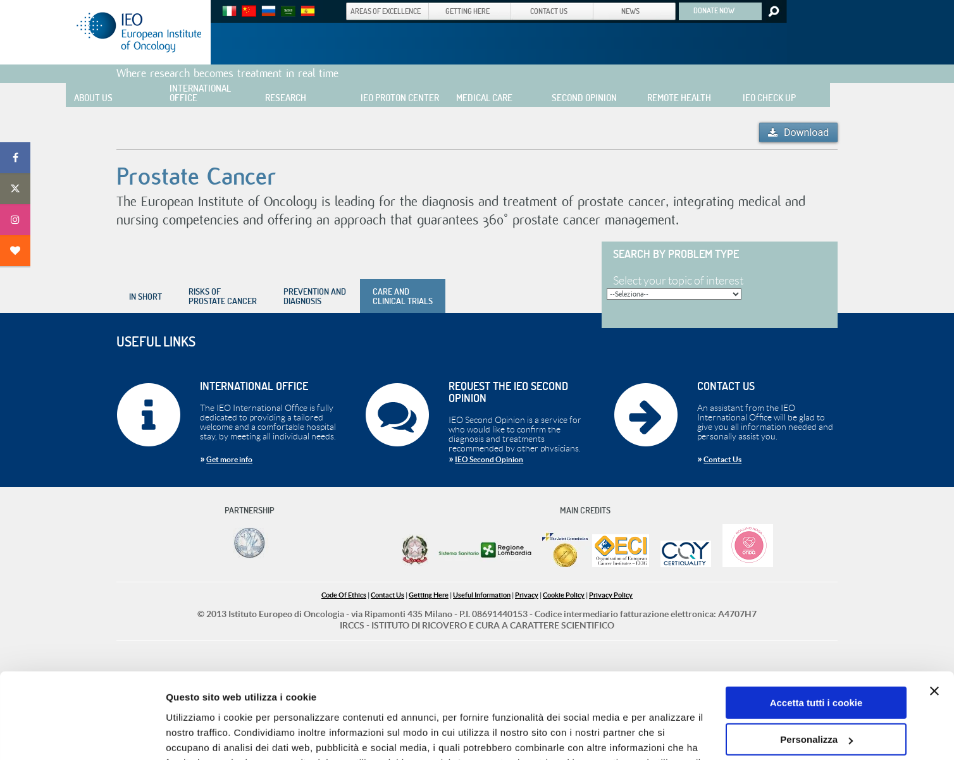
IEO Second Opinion (489, 459)
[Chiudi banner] (934, 613)
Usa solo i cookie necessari (816, 699)
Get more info (229, 459)
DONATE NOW (713, 10)
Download (806, 132)
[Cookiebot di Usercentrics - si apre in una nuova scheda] (82, 735)
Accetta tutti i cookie (816, 625)
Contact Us (722, 459)
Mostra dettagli (200, 735)
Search (773, 11)
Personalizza (816, 661)
